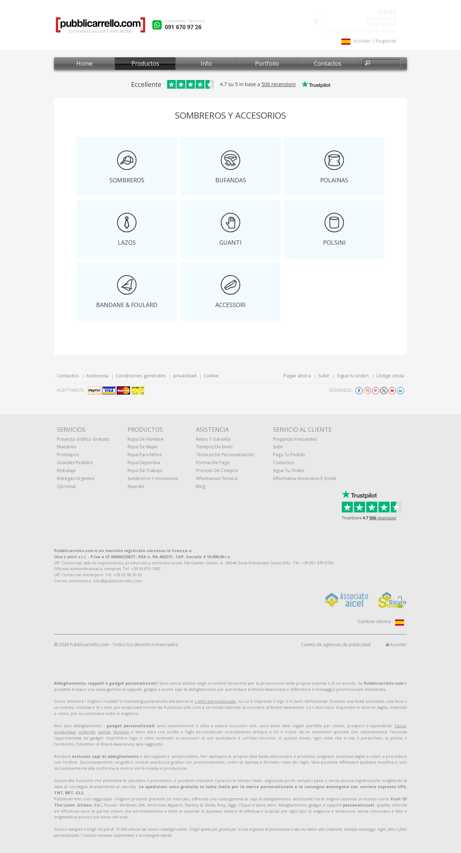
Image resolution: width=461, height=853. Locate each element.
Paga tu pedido (289, 455)
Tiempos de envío (214, 447)
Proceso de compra (217, 470)
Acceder (396, 644)
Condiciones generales (141, 375)
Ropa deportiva (143, 462)
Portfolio (267, 63)
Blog (200, 486)
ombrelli (87, 731)
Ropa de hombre (145, 439)
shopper (121, 731)
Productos (145, 63)
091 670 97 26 (183, 27)
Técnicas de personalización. (225, 455)
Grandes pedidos (75, 462)
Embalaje (66, 470)
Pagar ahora (297, 375)
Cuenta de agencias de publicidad (336, 644)
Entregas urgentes (75, 478)
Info (206, 63)
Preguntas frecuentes (295, 439)
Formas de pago (213, 462)
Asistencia (97, 375)
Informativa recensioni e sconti (304, 478)
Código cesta (390, 375)
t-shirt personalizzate (215, 701)
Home (84, 63)
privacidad (184, 375)
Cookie (211, 375)
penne (104, 731)
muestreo (66, 447)
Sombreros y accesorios (152, 478)
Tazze (400, 725)
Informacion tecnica (216, 478)
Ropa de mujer (142, 447)
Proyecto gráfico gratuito (83, 439)
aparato (135, 486)
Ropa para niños (144, 455)
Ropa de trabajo (144, 470)
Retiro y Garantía (213, 439)
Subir (324, 375)
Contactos (327, 63)
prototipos (68, 455)
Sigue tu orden (353, 375)
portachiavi (65, 731)
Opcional (66, 486)
